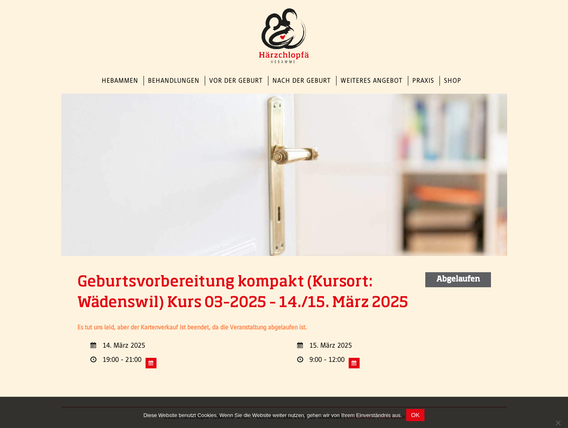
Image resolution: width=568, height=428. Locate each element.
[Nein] (558, 423)
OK (415, 414)
